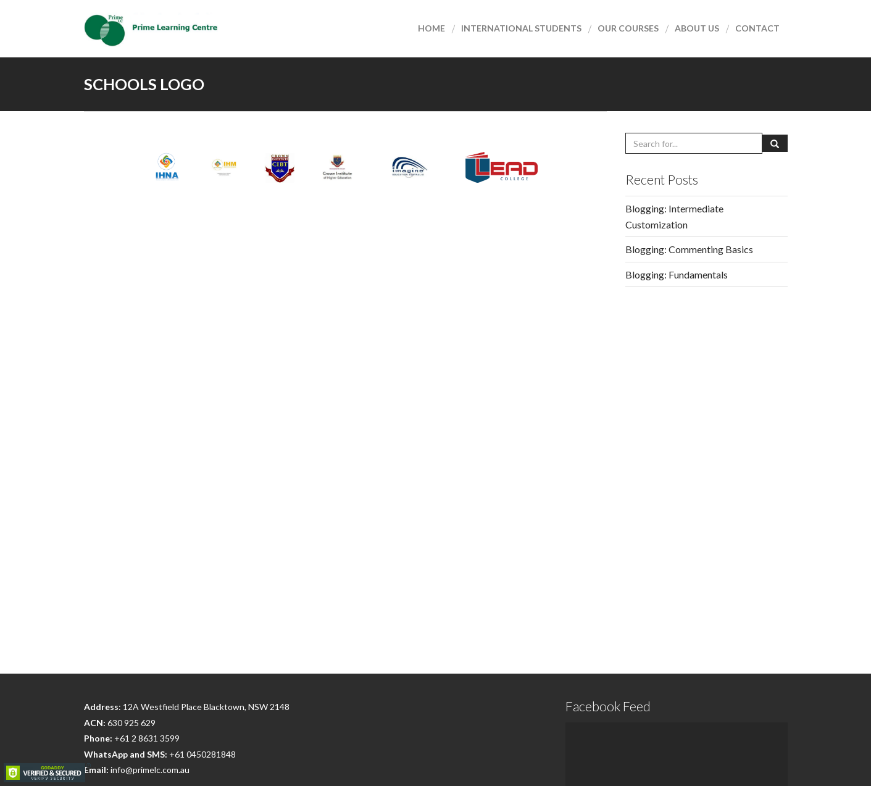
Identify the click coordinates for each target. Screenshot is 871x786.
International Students (521, 28)
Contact (757, 28)
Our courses (628, 28)
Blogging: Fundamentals (676, 274)
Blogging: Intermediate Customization (674, 216)
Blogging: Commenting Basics (689, 249)
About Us (697, 28)
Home (431, 28)
